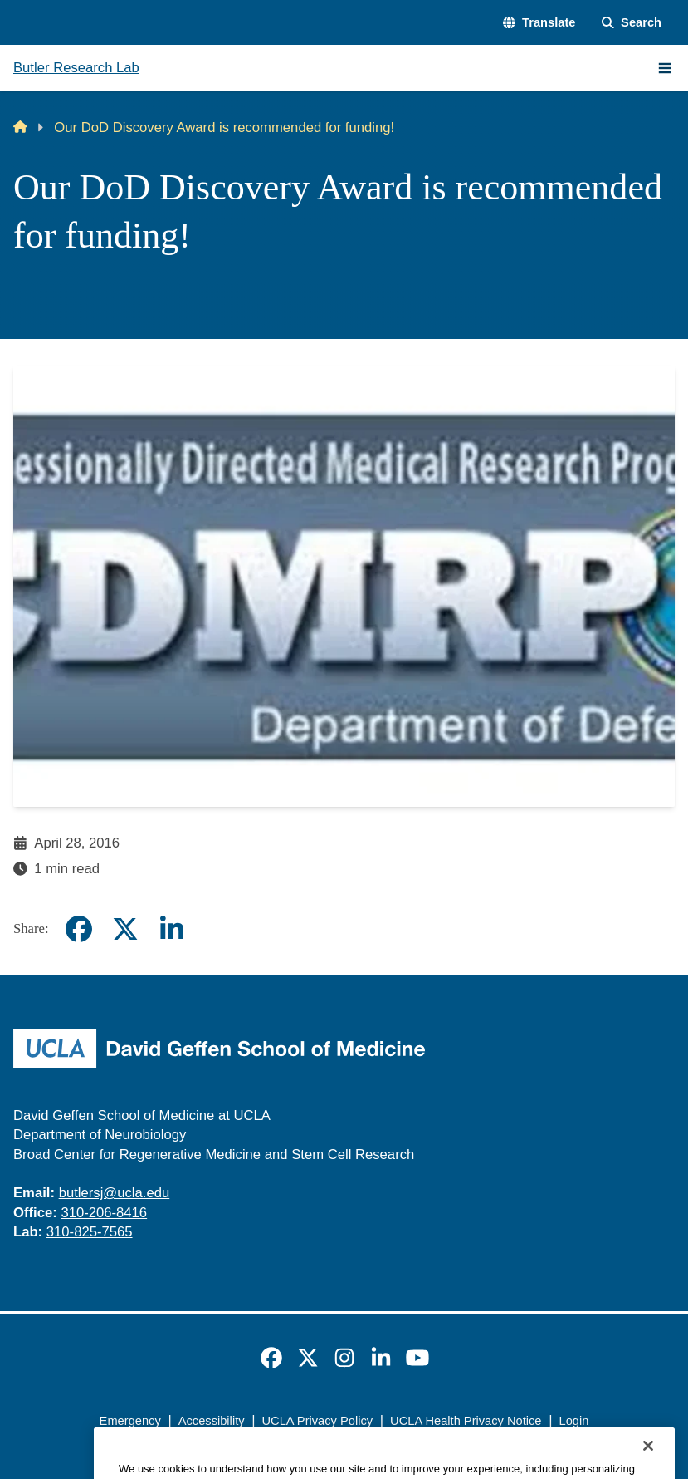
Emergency (130, 1420)
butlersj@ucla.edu (114, 1193)
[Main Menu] (665, 68)
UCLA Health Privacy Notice (465, 1420)
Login (574, 1420)
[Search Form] (631, 23)
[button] (539, 23)
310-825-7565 (89, 1232)
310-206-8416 (104, 1213)
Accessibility (211, 1420)
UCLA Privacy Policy (317, 1420)
